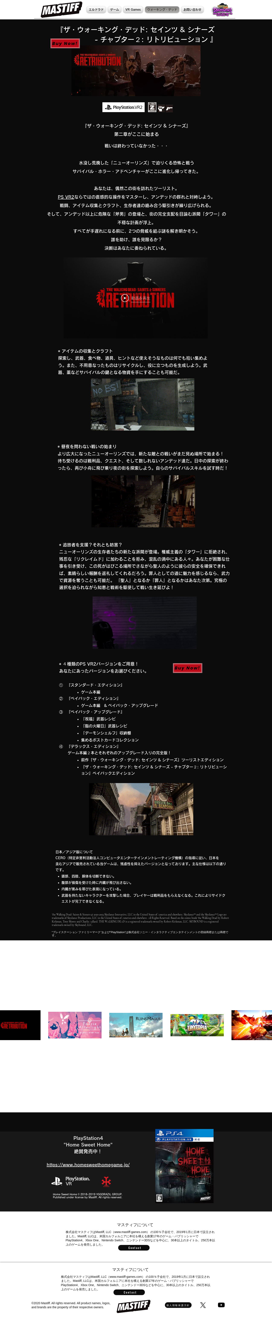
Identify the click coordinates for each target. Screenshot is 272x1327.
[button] (114, 9)
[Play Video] (135, 298)
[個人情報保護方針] (178, 1305)
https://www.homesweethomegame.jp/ (88, 1164)
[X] (203, 1305)
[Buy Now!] (65, 43)
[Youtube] (221, 1305)
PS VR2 (66, 197)
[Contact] (134, 1247)
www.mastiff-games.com (130, 1232)
